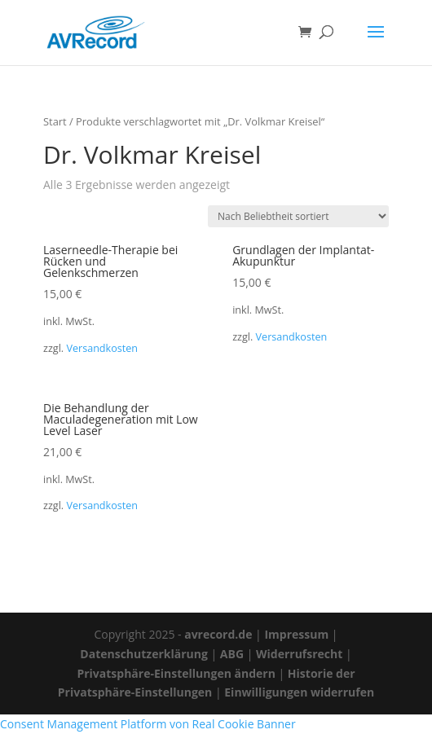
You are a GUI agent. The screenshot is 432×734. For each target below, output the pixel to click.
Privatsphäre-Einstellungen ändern (176, 673)
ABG (232, 653)
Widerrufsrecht (299, 653)
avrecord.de (218, 634)
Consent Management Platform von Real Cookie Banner (148, 724)
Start (55, 121)
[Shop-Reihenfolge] (298, 216)
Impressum (296, 634)
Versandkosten (102, 348)
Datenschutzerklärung (144, 653)
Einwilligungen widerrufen (299, 692)
